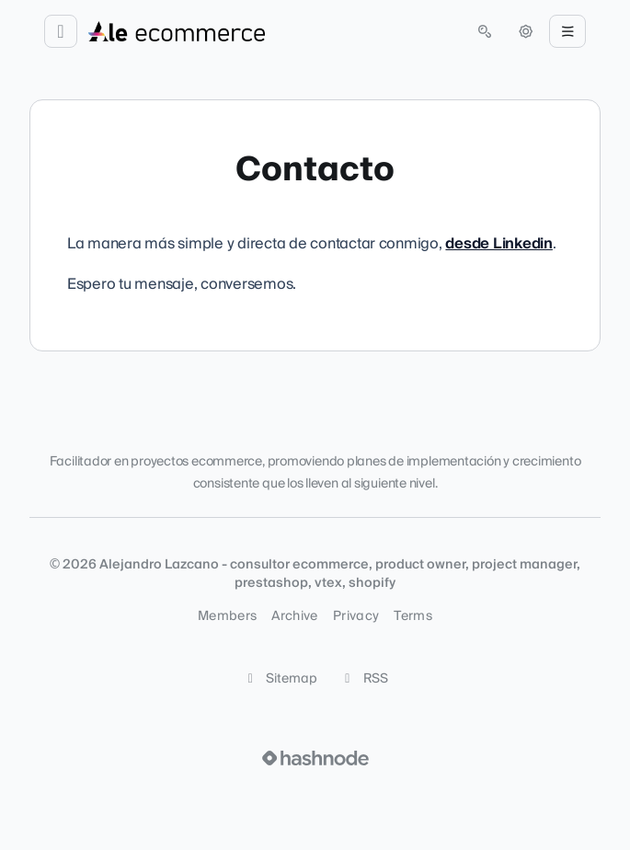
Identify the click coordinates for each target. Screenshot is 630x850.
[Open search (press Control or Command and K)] (484, 31)
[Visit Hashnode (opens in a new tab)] (315, 758)
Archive (294, 616)
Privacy (356, 616)
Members (227, 616)
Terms (413, 616)
